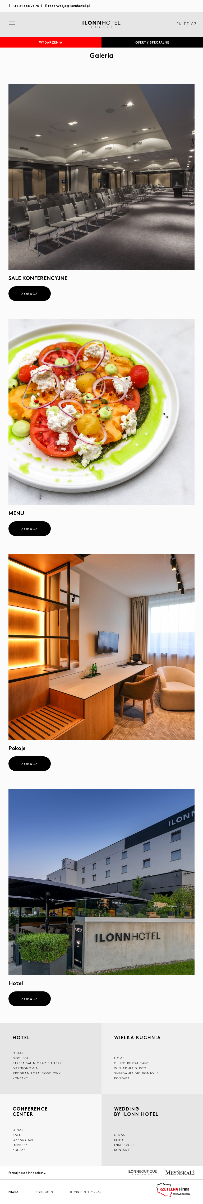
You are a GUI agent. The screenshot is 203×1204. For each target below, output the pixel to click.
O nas (119, 1135)
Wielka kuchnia (137, 1038)
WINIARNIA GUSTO (130, 1068)
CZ (194, 24)
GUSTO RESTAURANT (131, 1063)
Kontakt (20, 1078)
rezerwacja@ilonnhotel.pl (69, 5)
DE (186, 24)
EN (179, 24)
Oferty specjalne (152, 42)
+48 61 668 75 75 (25, 5)
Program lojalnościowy (37, 1073)
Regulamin (44, 1192)
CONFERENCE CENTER (30, 1111)
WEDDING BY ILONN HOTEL (136, 1112)
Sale (17, 1135)
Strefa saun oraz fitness (37, 1063)
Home (119, 1058)
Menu (119, 1140)
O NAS (18, 1053)
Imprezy (20, 1145)
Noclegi (20, 1058)
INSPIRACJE (124, 1145)
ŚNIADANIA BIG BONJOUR (136, 1073)
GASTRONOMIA (25, 1068)
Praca (13, 1192)
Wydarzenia (50, 42)
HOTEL (21, 1037)
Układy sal (23, 1140)
